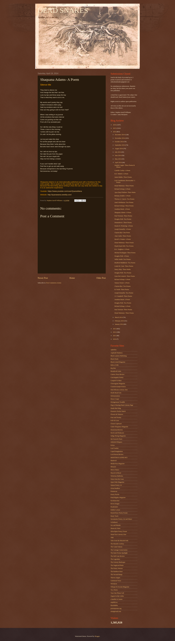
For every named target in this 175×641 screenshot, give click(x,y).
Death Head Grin (116, 393)
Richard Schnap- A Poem (122, 189)
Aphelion (113, 350)
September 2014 (120, 145)
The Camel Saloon (116, 547)
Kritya (113, 445)
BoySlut (113, 368)
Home (72, 278)
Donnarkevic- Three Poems (123, 222)
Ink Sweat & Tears (116, 439)
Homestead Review (117, 430)
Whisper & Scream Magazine (120, 587)
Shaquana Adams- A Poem (122, 212)
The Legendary (115, 559)
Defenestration (115, 396)
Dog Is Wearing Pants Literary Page (122, 405)
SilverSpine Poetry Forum (119, 531)
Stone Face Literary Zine (118, 534)
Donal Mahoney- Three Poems (124, 186)
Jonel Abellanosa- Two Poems (123, 202)
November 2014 (120, 138)
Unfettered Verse (116, 581)
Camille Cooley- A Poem (122, 170)
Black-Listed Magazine (118, 362)
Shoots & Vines (115, 528)
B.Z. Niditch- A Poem (121, 174)
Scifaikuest (114, 522)
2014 (115, 132)
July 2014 (118, 152)
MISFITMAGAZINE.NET (119, 457)
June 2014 (118, 155)
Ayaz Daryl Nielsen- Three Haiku (125, 192)
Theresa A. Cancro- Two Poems (124, 199)
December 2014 (120, 134)
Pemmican (114, 491)
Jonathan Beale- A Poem (122, 209)
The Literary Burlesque (118, 562)
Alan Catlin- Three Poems (122, 236)
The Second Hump (116, 574)
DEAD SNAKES (63, 10)
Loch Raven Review (117, 454)
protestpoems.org (116, 608)
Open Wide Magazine (117, 482)
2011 (115, 335)
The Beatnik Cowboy (117, 544)
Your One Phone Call (117, 593)
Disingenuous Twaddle (118, 402)
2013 (115, 329)
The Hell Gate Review (118, 556)
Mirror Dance (115, 470)
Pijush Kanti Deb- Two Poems (123, 246)
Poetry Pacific (115, 494)
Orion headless (115, 488)
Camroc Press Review (117, 374)
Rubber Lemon (115, 510)
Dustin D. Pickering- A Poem (123, 226)
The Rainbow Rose (117, 571)
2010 (115, 339)
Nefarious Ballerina (117, 476)
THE (112, 537)
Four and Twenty (116, 417)
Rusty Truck (114, 516)
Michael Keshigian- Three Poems (124, 253)
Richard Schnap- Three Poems (124, 206)
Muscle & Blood (116, 473)
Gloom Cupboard (116, 424)
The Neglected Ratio (117, 565)
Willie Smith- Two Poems (122, 259)
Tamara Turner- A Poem (122, 283)
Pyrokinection (115, 501)
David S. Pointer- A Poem (122, 239)
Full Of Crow (115, 420)
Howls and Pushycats (117, 433)
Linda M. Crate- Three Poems (123, 266)
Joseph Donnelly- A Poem (122, 229)
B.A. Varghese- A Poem (121, 249)
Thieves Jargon (115, 578)
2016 (115, 125)
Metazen (113, 467)
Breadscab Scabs (116, 371)
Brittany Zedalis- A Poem (122, 196)
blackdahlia (114, 605)
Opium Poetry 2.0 (116, 485)
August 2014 (119, 148)
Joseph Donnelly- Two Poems (123, 293)
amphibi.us (114, 602)
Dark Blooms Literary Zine (119, 390)
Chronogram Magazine (118, 383)
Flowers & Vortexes (117, 414)
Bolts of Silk (114, 365)
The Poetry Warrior (117, 568)
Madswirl (114, 460)
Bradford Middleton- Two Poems (124, 263)
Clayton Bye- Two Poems (122, 286)
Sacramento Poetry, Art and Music (121, 519)
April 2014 (118, 162)
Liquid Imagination (117, 451)
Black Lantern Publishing (119, 356)
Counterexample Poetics (118, 386)
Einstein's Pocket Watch (118, 411)
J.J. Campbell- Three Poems (123, 296)
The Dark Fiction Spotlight (119, 553)
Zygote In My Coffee (117, 596)
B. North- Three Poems (121, 289)
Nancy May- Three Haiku (122, 269)
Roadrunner (114, 507)
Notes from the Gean (117, 479)
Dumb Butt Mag (116, 408)
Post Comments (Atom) (53, 283)
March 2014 (119, 317)
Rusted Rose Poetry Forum (119, 513)
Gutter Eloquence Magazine (119, 427)
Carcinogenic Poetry (117, 377)
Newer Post (43, 278)
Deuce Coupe (115, 399)
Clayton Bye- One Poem (122, 232)
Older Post (101, 278)
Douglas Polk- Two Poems (122, 219)
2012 (115, 332)
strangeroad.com (116, 611)
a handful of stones (116, 599)
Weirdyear (114, 584)
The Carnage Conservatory (119, 550)
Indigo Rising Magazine (118, 436)
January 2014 (119, 324)
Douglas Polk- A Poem (121, 256)
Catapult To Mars (116, 380)
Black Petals (114, 359)
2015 (115, 128)
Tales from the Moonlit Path (119, 540)
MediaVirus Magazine (118, 463)
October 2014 (119, 142)
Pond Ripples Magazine (118, 497)
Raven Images (115, 504)
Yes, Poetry (114, 590)
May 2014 (118, 159)
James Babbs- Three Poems (123, 177)
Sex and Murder (116, 525)
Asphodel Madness (116, 353)
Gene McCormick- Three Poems (124, 276)
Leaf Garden (114, 448)
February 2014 (119, 321)
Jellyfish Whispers (116, 442)
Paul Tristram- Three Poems (123, 216)
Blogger (97, 636)
